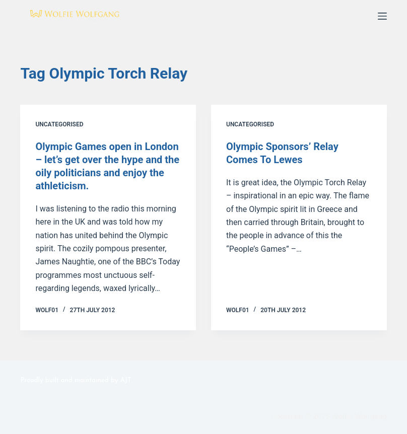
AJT (125, 380)
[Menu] (382, 16)
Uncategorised (59, 124)
